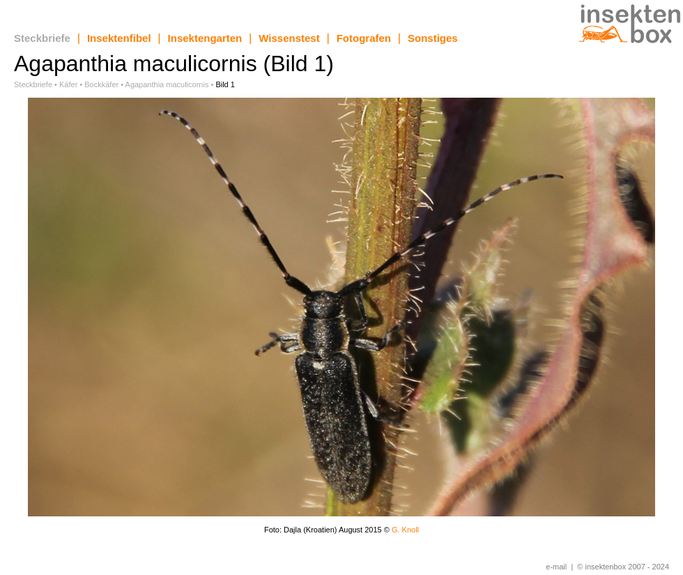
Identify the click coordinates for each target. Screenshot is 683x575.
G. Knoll (405, 529)
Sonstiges (433, 38)
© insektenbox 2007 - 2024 (623, 566)
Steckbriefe (42, 38)
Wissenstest (289, 38)
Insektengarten (205, 38)
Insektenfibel (119, 38)
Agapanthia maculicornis (167, 84)
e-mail (556, 566)
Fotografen (364, 38)
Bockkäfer (101, 84)
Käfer (68, 84)
